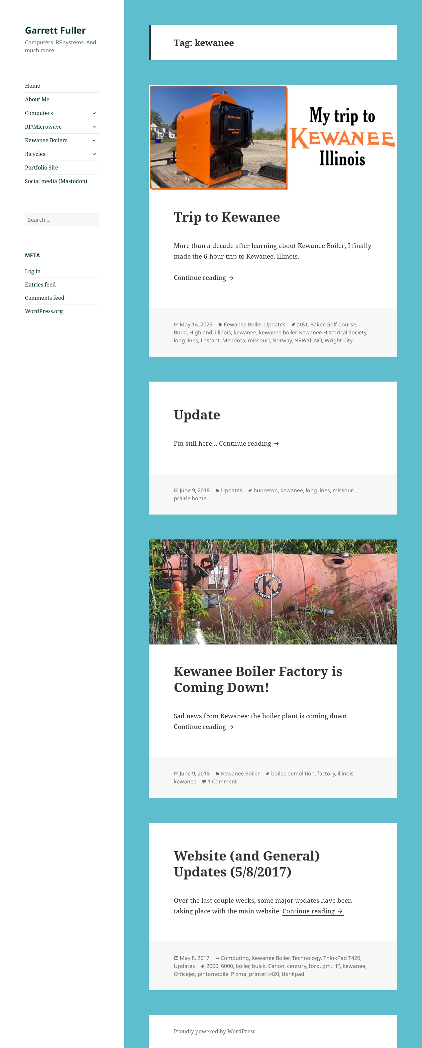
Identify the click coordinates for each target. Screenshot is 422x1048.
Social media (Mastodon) (56, 181)
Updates (274, 324)
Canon (276, 966)
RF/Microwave (43, 126)
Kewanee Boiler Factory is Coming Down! (258, 679)
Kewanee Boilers (46, 140)
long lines (186, 340)
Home (32, 85)
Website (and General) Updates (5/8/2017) (247, 863)
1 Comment (222, 781)
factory (326, 773)
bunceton (266, 490)
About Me (37, 99)
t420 (273, 974)
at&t (302, 324)
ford (314, 966)
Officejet (184, 974)
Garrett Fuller (55, 30)
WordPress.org (44, 311)
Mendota (233, 340)
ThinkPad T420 (341, 958)
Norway (282, 340)
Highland (200, 332)
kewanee (245, 332)
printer (257, 974)
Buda (180, 332)
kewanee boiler (277, 332)
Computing (235, 958)
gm (326, 966)
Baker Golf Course (333, 324)
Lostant (210, 340)
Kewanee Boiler (243, 324)
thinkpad (293, 974)
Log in (33, 271)
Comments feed (44, 297)
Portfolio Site (41, 167)
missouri (259, 340)
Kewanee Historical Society (332, 332)
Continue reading (205, 277)
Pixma (238, 974)
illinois (223, 332)
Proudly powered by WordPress (214, 1031)
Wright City (339, 340)
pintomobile (213, 974)
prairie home (190, 498)
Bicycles (35, 154)
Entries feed (40, 284)
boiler (278, 773)
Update (197, 414)
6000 (227, 966)
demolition (301, 773)
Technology (306, 958)
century (296, 966)
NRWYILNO (308, 340)
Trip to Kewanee (227, 216)
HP (336, 966)
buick (258, 966)
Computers (39, 113)
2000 (212, 966)
